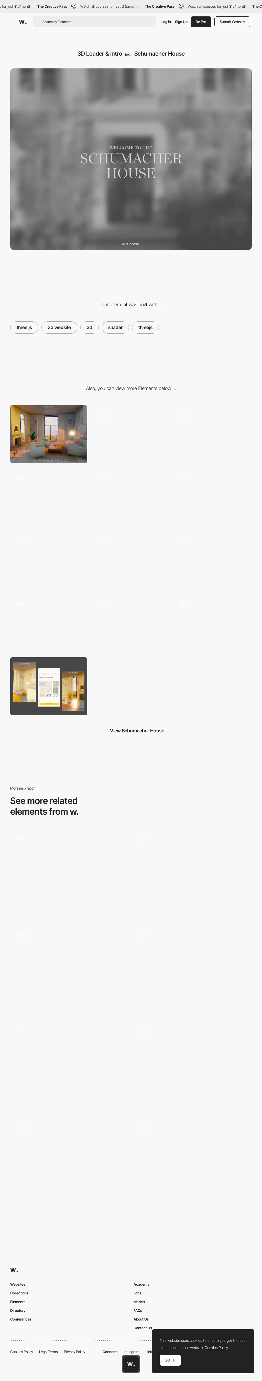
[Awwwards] (23, 22)
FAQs (138, 1310)
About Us (141, 1319)
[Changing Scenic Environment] (130, 560)
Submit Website (232, 21)
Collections (19, 1293)
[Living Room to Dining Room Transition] (213, 497)
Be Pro (201, 21)
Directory (18, 1310)
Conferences (20, 1319)
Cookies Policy (21, 1351)
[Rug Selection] (130, 623)
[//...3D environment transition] (130, 497)
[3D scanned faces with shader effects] (69, 1162)
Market (139, 1302)
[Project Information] (69, 971)
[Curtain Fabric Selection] (48, 623)
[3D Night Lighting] (48, 497)
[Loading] (193, 1067)
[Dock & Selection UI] (130, 434)
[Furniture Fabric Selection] (213, 560)
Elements (17, 1302)
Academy (141, 1284)
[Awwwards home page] (131, 1364)
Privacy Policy (74, 1351)
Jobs (137, 1293)
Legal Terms (48, 1351)
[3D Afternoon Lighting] (213, 434)
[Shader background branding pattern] (69, 1067)
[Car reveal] (193, 969)
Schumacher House (159, 53)
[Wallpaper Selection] (213, 623)
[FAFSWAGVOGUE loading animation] (193, 872)
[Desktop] (48, 434)
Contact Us (143, 1328)
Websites (17, 1284)
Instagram (131, 1351)
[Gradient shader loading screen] (69, 874)
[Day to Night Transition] (48, 560)
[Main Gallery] (193, 1164)
